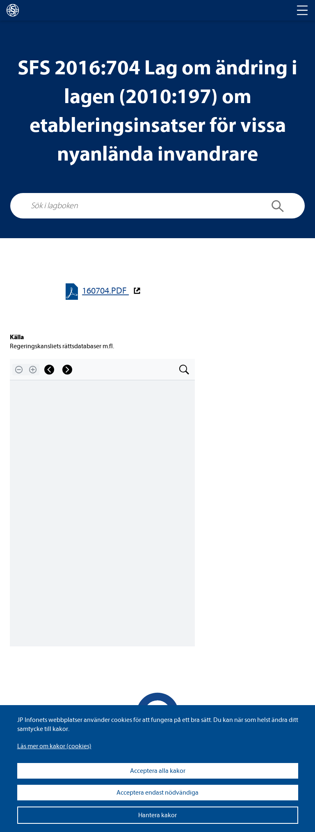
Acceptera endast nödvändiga (157, 792)
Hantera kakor (157, 815)
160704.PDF (105, 291)
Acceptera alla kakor (157, 771)
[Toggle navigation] (302, 10)
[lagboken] (12, 10)
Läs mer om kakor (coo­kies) (54, 746)
